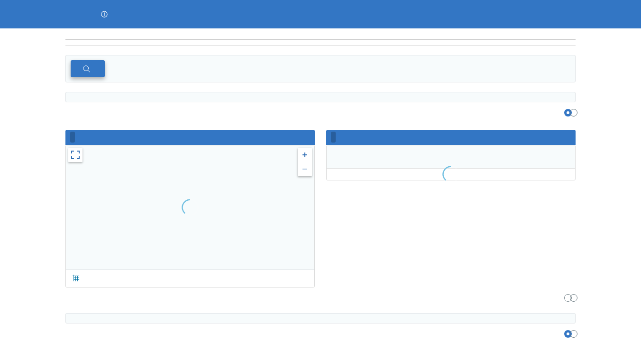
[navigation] (320, 42)
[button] (104, 14)
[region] (320, 34)
